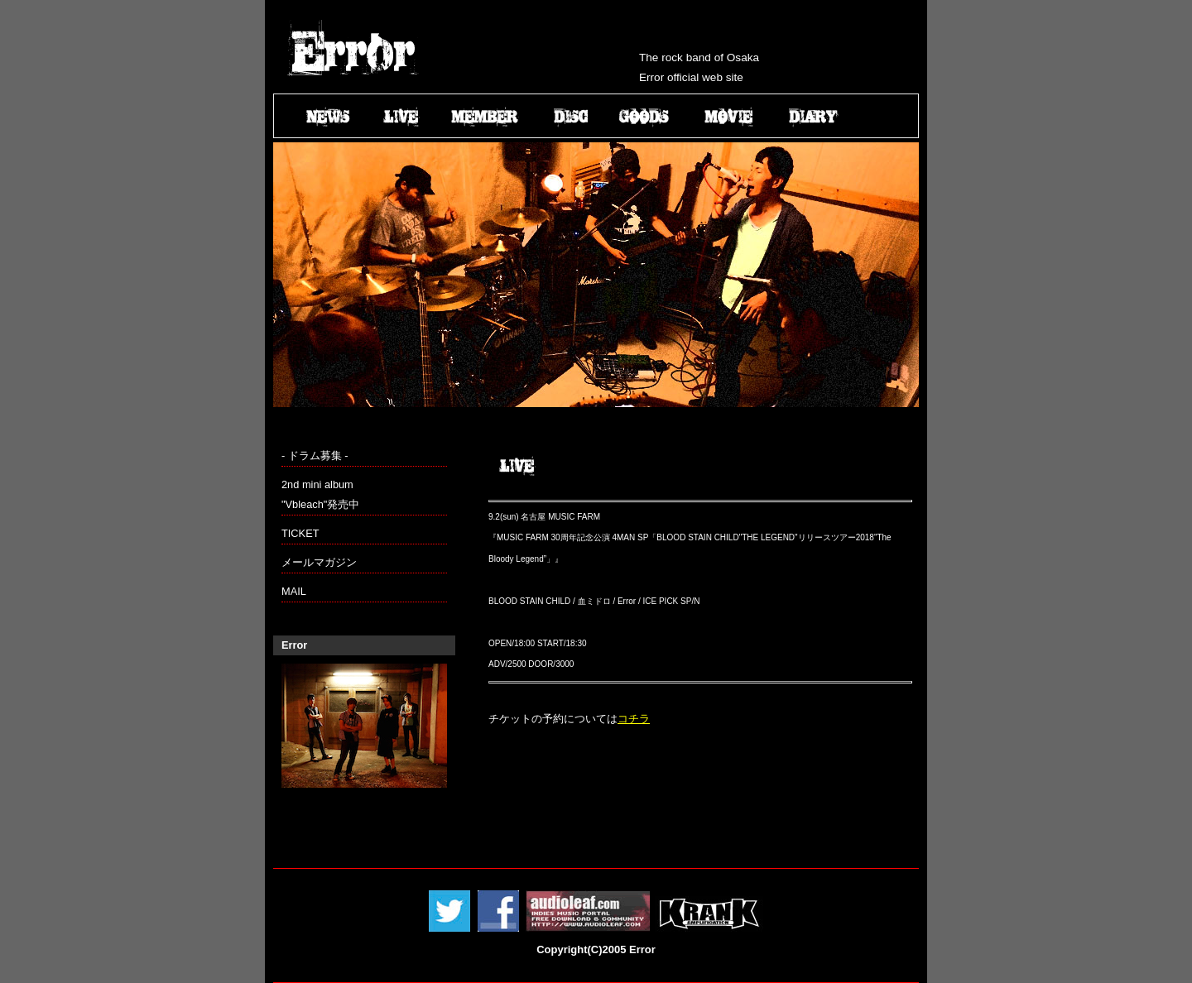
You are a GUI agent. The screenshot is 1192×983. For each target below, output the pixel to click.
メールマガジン (319, 562)
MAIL (293, 591)
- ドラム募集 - (314, 455)
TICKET (300, 533)
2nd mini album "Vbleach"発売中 (320, 494)
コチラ (634, 718)
